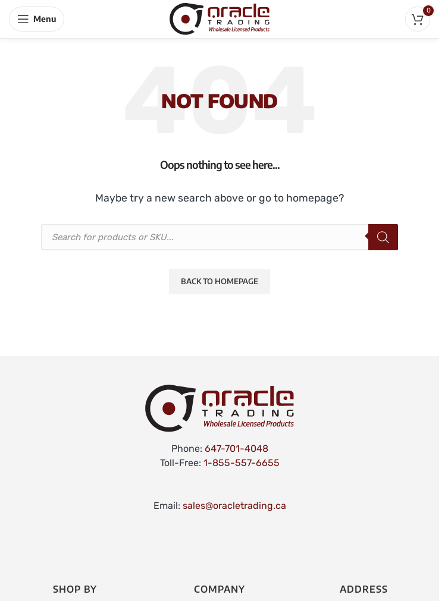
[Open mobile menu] (36, 19)
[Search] (383, 237)
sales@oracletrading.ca (234, 505)
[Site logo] (220, 18)
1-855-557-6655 (241, 462)
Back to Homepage (219, 281)
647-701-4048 (236, 448)
